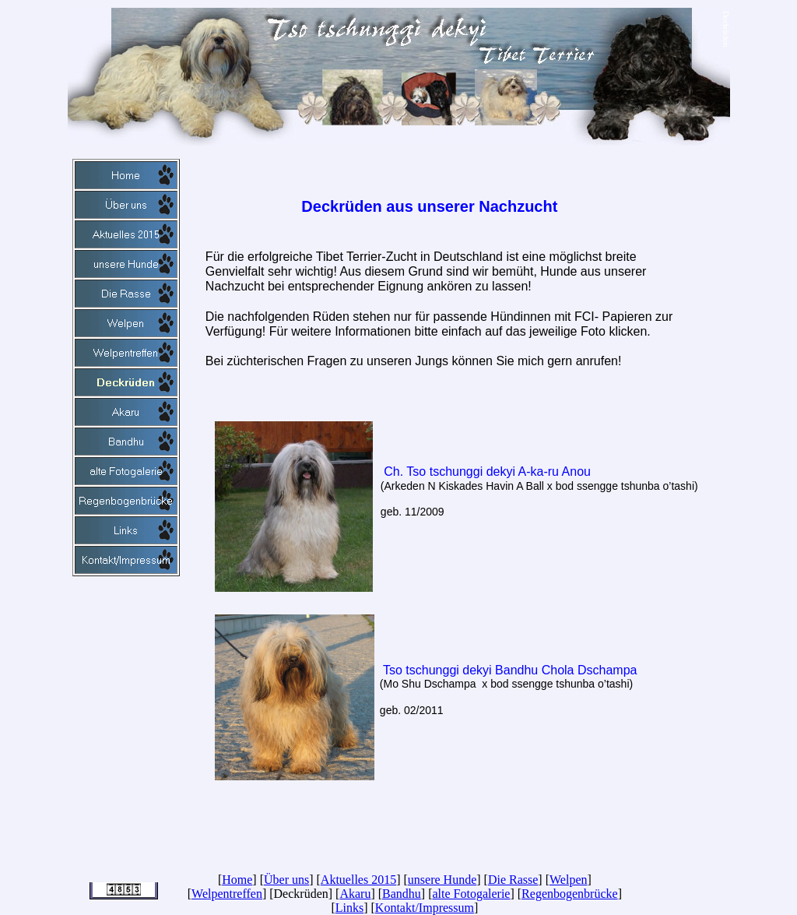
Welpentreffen (226, 893)
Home (237, 879)
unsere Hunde (442, 879)
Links (349, 907)
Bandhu (401, 893)
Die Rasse (513, 879)
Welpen (568, 879)
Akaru (354, 893)
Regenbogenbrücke (569, 893)
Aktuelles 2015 (358, 879)
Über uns (286, 879)
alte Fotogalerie (471, 893)
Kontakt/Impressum (424, 907)
